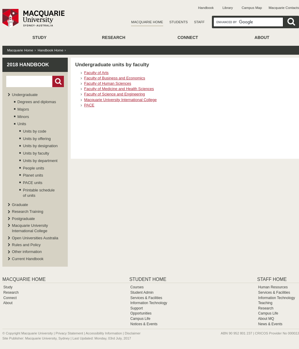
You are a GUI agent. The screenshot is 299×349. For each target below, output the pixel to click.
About (261, 37)
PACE (89, 105)
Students (178, 22)
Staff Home (272, 279)
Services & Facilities (146, 298)
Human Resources (273, 287)
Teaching (265, 303)
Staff (199, 22)
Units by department (40, 160)
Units (22, 124)
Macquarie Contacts (284, 8)
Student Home (147, 279)
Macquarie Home (147, 22)
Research (113, 37)
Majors (23, 109)
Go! (58, 81)
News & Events (270, 324)
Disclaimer (133, 333)
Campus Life (140, 319)
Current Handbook (27, 259)
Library (227, 8)
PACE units (33, 182)
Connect (187, 37)
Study (39, 37)
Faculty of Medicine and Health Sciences (119, 89)
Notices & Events (143, 324)
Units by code (34, 131)
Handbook (206, 8)
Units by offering (37, 138)
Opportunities (140, 313)
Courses (137, 287)
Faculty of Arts (96, 72)
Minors (23, 116)
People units (33, 168)
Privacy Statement (69, 333)
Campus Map (252, 8)
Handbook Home (50, 50)
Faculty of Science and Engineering (114, 94)
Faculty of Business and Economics (114, 78)
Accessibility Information (104, 333)
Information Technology (148, 303)
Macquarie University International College (120, 100)
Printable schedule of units (39, 193)
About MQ (266, 319)
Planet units (33, 175)
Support (136, 308)
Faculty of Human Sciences (107, 83)
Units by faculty (36, 153)
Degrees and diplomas (37, 102)
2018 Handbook (28, 64)
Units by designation (40, 146)
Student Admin (141, 292)
